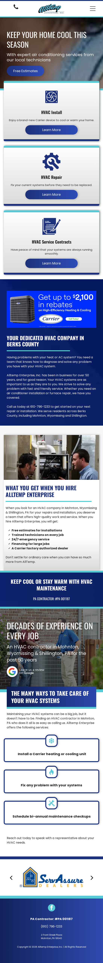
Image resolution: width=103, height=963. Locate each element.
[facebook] (51, 908)
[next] (92, 877)
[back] (11, 877)
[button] (93, 8)
